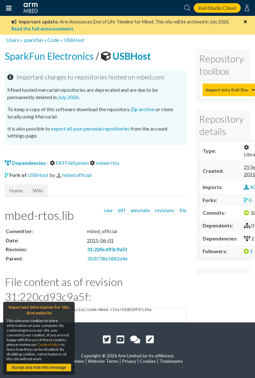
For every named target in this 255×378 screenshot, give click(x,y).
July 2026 (68, 97)
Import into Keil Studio (227, 89)
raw (108, 210)
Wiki (38, 190)
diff (121, 210)
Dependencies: (26, 163)
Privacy (129, 361)
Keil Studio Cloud (217, 8)
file (182, 210)
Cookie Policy (48, 344)
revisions (164, 210)
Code (53, 40)
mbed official (76, 175)
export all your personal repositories (90, 128)
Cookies (148, 361)
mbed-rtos (104, 163)
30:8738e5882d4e (107, 258)
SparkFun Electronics (50, 56)
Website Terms (103, 361)
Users (12, 40)
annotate (140, 210)
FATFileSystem (70, 163)
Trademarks (171, 361)
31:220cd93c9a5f (107, 249)
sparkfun (33, 40)
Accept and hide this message (38, 367)
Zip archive (143, 109)
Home (16, 190)
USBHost (74, 40)
